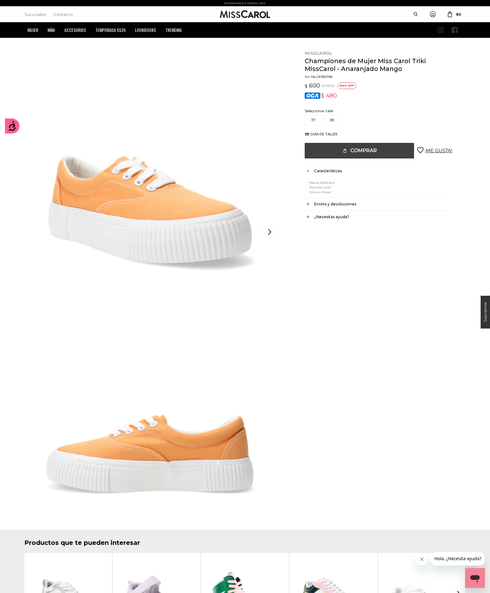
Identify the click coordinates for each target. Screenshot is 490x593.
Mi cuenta (33, 518)
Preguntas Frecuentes (157, 537)
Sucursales (35, 14)
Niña (51, 30)
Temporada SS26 (110, 30)
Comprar (357, 150)
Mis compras (35, 528)
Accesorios (75, 30)
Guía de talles (317, 134)
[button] (459, 356)
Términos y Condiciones (159, 528)
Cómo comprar (152, 518)
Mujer (33, 30)
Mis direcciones (37, 537)
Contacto (63, 14)
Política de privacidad (270, 528)
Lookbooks (145, 30)
